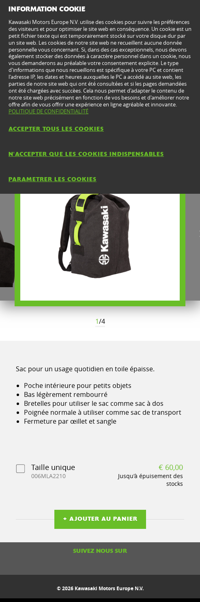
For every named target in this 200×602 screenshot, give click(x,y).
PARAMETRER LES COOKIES (53, 179)
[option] (100, 234)
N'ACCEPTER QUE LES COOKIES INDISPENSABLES (86, 154)
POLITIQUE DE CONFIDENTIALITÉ (48, 111)
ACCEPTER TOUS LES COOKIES (56, 128)
